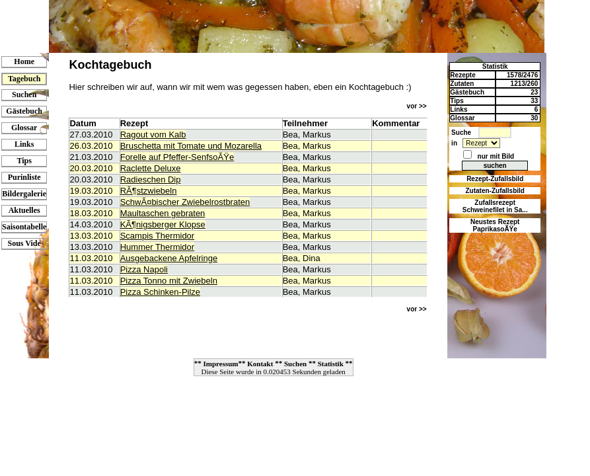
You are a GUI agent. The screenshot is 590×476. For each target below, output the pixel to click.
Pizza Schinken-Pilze (160, 292)
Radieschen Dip (150, 179)
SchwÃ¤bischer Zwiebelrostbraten (185, 202)
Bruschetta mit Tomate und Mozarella (191, 146)
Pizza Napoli (144, 269)
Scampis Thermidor (157, 236)
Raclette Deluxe (150, 168)
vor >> (417, 106)
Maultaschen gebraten (162, 213)
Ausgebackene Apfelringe (168, 258)
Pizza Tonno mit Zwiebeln (168, 281)
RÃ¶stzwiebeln (148, 191)
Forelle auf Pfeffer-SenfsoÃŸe (177, 157)
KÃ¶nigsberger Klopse (162, 224)
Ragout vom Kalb (153, 134)
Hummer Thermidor (157, 247)
